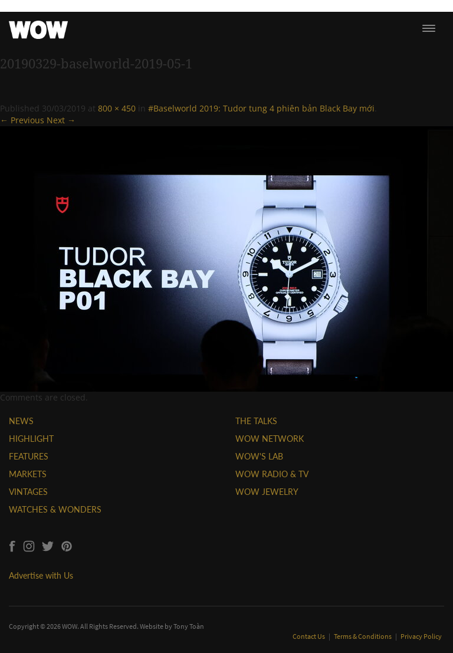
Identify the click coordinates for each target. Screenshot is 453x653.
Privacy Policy (421, 636)
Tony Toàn (188, 626)
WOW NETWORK (269, 439)
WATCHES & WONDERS (55, 509)
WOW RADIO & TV (271, 474)
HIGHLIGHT (31, 439)
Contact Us (309, 636)
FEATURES (28, 456)
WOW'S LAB (259, 456)
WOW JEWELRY (266, 492)
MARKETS (28, 474)
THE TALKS (256, 421)
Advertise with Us (41, 575)
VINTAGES (28, 492)
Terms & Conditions (363, 636)
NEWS (21, 421)
